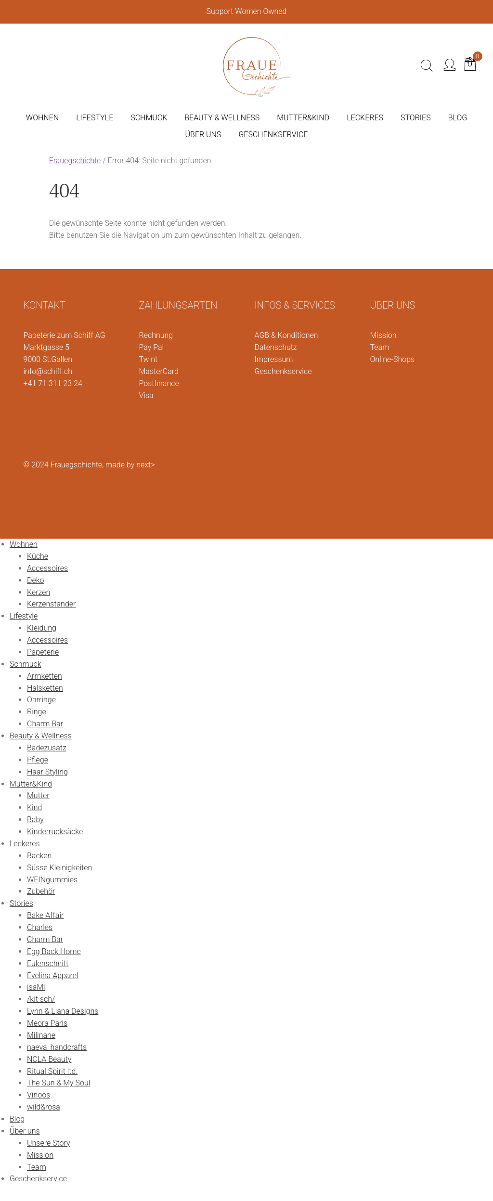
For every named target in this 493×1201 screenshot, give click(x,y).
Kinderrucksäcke (55, 831)
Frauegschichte (75, 160)
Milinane (41, 1035)
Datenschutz (276, 347)
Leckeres (25, 843)
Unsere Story (48, 1143)
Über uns (25, 1131)
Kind (34, 807)
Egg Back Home (54, 951)
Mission (383, 335)
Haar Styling (47, 771)
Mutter (38, 795)
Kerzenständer (51, 603)
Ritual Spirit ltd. (52, 1071)
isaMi (36, 987)
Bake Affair (45, 915)
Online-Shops (392, 359)
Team (379, 347)
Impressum (274, 359)
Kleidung (41, 628)
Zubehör (41, 891)
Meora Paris (47, 1023)
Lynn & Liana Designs (62, 1011)
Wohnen (24, 544)
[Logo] (256, 65)
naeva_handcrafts (57, 1047)
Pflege (37, 759)
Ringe (36, 711)
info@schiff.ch (48, 371)
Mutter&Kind (31, 783)
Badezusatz (46, 747)
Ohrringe (41, 699)
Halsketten (45, 688)
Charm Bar (45, 723)
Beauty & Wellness (41, 735)
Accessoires (47, 568)
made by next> (130, 464)
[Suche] (427, 66)
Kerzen (38, 592)
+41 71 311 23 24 (53, 383)
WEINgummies (52, 879)
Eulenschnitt (47, 963)
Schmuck (25, 664)
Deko (35, 580)
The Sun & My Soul (58, 1082)
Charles (39, 927)
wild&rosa (43, 1106)
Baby (35, 819)
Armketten (44, 676)
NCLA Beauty (49, 1059)
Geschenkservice (283, 371)
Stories (21, 903)
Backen (39, 855)
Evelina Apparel (52, 975)
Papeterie (43, 652)
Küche (37, 556)
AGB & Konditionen (286, 335)
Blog (17, 1119)
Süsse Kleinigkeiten (59, 867)
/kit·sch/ (41, 999)
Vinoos (38, 1094)
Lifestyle (24, 615)
